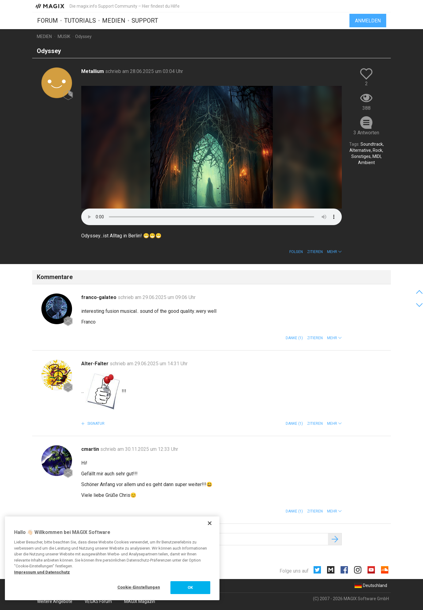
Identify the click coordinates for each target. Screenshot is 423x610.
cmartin (90, 449)
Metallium (93, 71)
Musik (64, 36)
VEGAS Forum (98, 601)
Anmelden (368, 21)
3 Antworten (366, 133)
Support (144, 20)
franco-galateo (99, 297)
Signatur (95, 423)
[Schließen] (209, 523)
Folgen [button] (296, 252)
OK (190, 587)
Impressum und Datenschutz (42, 572)
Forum (47, 20)
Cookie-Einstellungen (138, 587)
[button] (334, 252)
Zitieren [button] (315, 252)
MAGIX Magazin (139, 601)
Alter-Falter (95, 363)
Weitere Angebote (54, 601)
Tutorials (80, 20)
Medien (113, 20)
